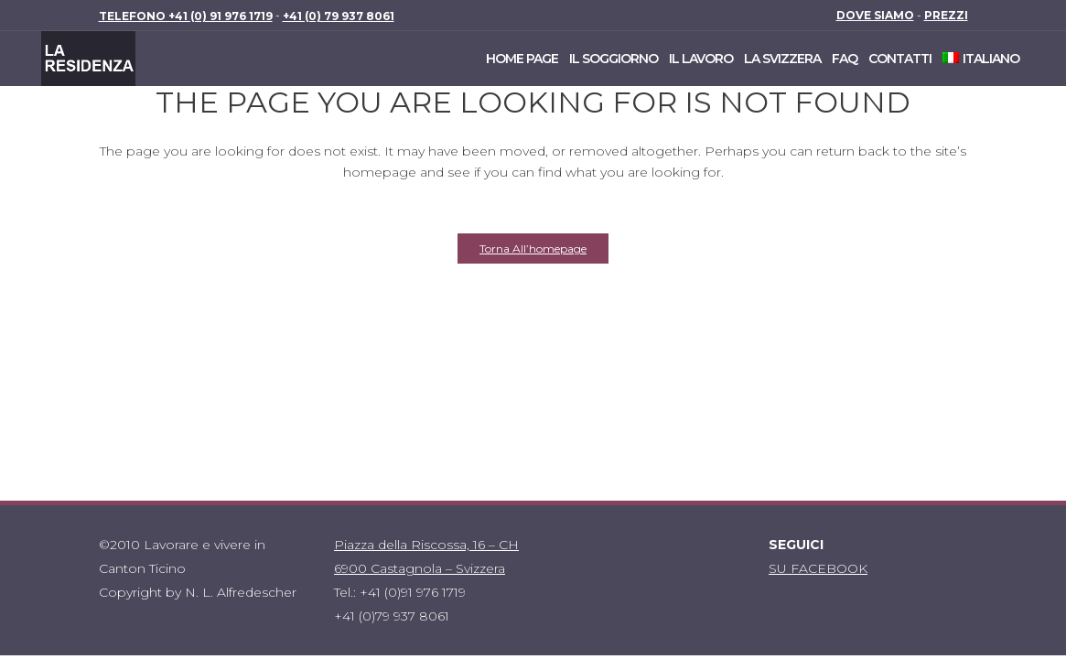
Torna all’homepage (533, 248)
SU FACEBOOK (818, 568)
